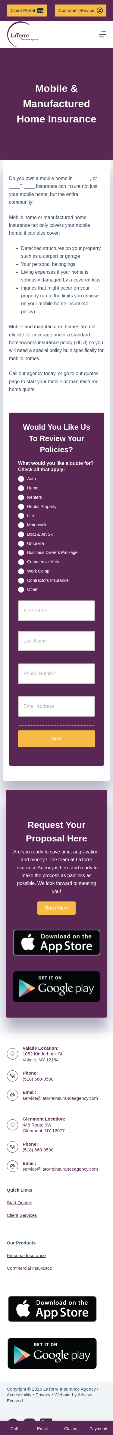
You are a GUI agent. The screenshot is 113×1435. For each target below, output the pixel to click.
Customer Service (80, 11)
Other (32, 589)
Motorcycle (37, 524)
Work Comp (38, 571)
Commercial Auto (43, 561)
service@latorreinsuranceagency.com (60, 1098)
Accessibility (19, 1394)
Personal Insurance (26, 1255)
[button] (56, 908)
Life (30, 515)
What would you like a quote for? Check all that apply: (56, 466)
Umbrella (35, 543)
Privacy (43, 1394)
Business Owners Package (52, 552)
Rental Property (41, 506)
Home (32, 488)
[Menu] (102, 34)
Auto (31, 478)
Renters (34, 497)
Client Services (22, 1215)
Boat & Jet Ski (40, 534)
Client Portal (27, 11)
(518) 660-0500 (38, 1079)
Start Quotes (19, 1202)
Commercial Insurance (29, 1268)
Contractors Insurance (48, 580)
